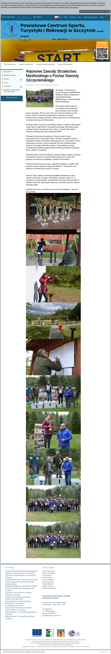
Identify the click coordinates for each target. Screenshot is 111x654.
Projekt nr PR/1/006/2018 (14, 599)
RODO (79, 17)
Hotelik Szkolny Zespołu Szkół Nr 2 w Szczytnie (21, 580)
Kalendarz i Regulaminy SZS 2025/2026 (12, 91)
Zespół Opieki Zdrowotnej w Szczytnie (18, 608)
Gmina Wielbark (47, 584)
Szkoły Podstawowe (26, 64)
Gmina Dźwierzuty (48, 571)
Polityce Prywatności (71, 7)
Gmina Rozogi (47, 577)
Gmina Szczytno (48, 582)
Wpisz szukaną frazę (8, 17)
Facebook (72, 17)
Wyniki (6, 79)
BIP (60, 17)
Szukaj (37, 17)
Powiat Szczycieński (49, 588)
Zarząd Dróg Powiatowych (14, 605)
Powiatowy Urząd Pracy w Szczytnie (17, 597)
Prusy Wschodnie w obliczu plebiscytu (18, 601)
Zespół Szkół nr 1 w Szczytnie (15, 610)
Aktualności (8, 71)
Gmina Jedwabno (48, 573)
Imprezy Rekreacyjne (65, 64)
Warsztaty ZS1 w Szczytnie (14, 603)
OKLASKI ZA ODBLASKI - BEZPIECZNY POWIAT (21, 586)
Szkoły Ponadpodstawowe (45, 64)
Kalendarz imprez (10, 75)
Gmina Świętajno (48, 580)
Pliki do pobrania (10, 64)
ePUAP (65, 17)
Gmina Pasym (47, 575)
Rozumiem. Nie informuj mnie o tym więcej (95, 11)
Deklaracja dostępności (91, 17)
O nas (6, 82)
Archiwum (7, 86)
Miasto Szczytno (48, 586)
